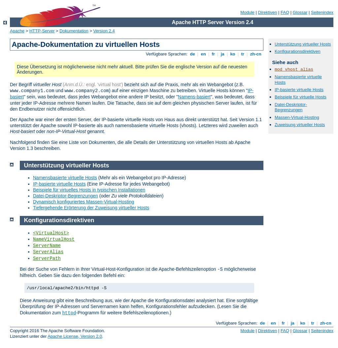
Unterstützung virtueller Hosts (303, 44)
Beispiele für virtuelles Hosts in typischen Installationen (89, 189)
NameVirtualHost (54, 239)
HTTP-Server (42, 30)
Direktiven (267, 12)
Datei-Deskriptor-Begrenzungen (291, 107)
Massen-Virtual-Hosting (297, 117)
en (203, 54)
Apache (17, 30)
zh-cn (255, 54)
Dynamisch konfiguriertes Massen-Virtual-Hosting (83, 201)
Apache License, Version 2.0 (75, 336)
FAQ (285, 12)
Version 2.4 (104, 30)
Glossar (300, 12)
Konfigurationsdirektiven (298, 51)
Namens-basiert (194, 96)
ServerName (47, 245)
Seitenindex (322, 12)
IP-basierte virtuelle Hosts (299, 89)
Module (247, 12)
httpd (69, 313)
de (192, 54)
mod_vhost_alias (294, 69)
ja (222, 54)
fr (213, 54)
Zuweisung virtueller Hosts (300, 124)
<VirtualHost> (51, 233)
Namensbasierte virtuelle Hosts (65, 177)
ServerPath (47, 258)
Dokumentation (73, 30)
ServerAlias (48, 252)
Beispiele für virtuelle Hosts (300, 96)
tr (243, 54)
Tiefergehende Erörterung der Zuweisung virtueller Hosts (91, 207)
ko (232, 54)
